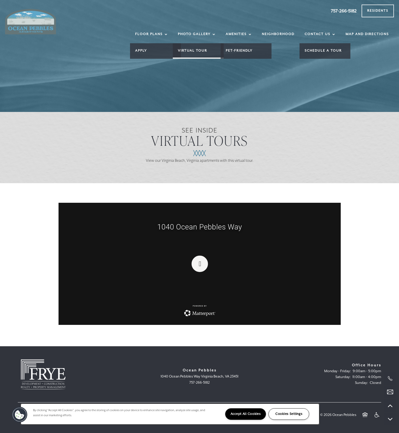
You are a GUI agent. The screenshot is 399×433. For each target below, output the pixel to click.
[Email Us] (390, 392)
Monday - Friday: (337, 371)
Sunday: (361, 383)
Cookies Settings (289, 414)
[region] (170, 414)
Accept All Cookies (246, 414)
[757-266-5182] (390, 378)
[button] (378, 11)
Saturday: (343, 377)
